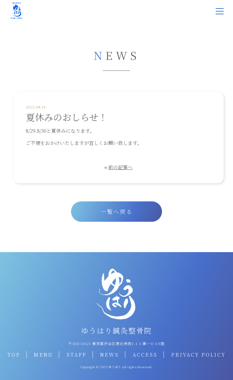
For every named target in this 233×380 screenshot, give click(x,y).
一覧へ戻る (117, 211)
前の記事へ (120, 167)
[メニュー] (219, 11)
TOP (13, 354)
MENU (43, 354)
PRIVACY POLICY (198, 354)
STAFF (76, 354)
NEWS (109, 354)
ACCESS (145, 354)
